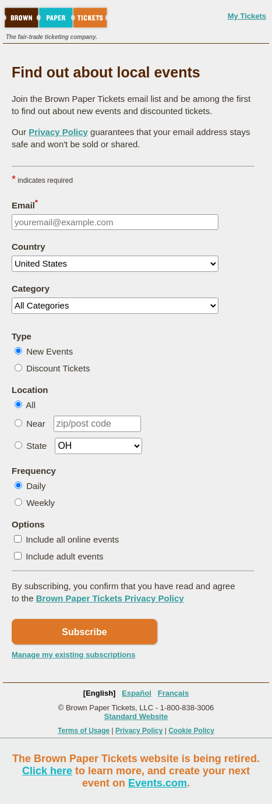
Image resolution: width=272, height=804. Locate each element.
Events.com (157, 783)
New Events (49, 351)
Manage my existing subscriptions (73, 654)
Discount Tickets (58, 368)
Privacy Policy (58, 132)
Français (173, 693)
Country (28, 247)
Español (136, 693)
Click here (47, 771)
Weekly (40, 503)
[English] (99, 693)
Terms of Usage (83, 731)
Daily (35, 486)
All (31, 405)
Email (25, 204)
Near (35, 423)
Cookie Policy (191, 731)
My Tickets (247, 16)
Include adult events (64, 556)
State (36, 446)
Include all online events (72, 539)
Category (31, 288)
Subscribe (84, 632)
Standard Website (136, 716)
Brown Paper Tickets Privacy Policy (110, 598)
